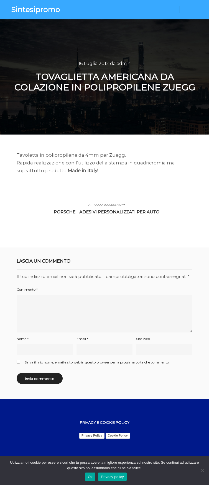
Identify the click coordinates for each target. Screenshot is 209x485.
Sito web (143, 339)
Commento (27, 289)
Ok (90, 477)
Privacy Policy (91, 435)
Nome (23, 339)
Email (82, 339)
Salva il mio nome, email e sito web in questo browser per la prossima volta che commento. (97, 362)
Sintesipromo (35, 9)
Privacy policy (112, 477)
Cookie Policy (118, 435)
